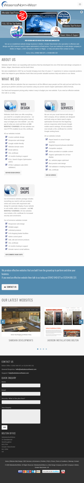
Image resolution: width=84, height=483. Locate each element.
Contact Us (10, 286)
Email (4, 390)
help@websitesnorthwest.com (18, 373)
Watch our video (82, 20)
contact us (66, 49)
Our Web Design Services (12, 173)
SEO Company (68, 465)
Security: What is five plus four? (13, 398)
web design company (72, 46)
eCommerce (36, 461)
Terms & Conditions (61, 461)
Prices (53, 461)
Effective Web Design (16, 461)
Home (7, 461)
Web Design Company (54, 465)
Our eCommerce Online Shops (14, 254)
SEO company (28, 49)
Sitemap (70, 461)
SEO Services (27, 461)
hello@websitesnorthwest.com (26, 369)
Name (4, 382)
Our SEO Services (51, 175)
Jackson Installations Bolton (63, 340)
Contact (76, 461)
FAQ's (48, 461)
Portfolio (43, 461)
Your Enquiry (6, 407)
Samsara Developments (21, 340)
